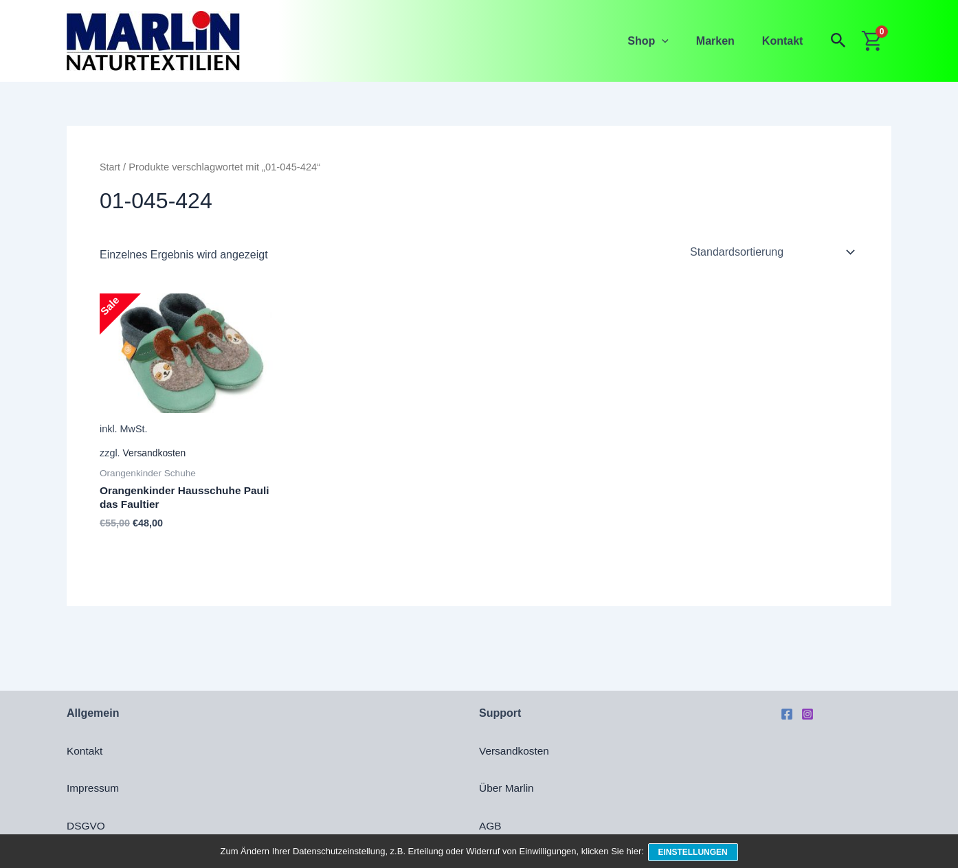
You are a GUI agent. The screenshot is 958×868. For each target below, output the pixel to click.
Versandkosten (155, 453)
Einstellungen (694, 853)
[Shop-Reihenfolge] (771, 252)
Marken (723, 41)
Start (110, 167)
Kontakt (785, 41)
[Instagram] (807, 714)
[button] (675, 41)
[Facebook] (787, 714)
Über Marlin (507, 788)
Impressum (94, 788)
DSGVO (87, 826)
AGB (490, 826)
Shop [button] (661, 41)
